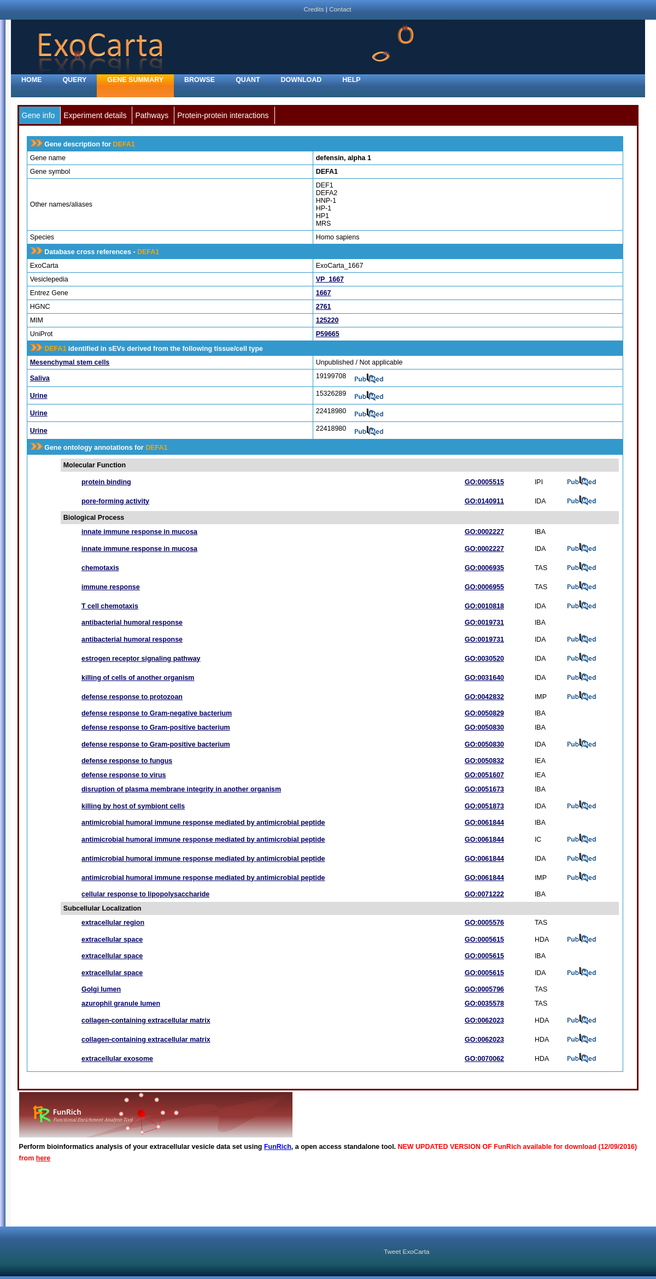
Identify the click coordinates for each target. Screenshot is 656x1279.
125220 (327, 320)
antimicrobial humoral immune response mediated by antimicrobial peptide (203, 822)
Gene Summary (135, 80)
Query (74, 80)
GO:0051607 (484, 775)
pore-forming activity (115, 501)
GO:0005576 (484, 922)
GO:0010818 (484, 606)
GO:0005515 (484, 482)
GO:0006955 (484, 587)
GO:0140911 (484, 501)
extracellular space (112, 939)
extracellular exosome (117, 1059)
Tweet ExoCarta (406, 1251)
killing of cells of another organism (137, 678)
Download (301, 80)
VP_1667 (330, 279)
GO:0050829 (484, 713)
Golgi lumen (101, 989)
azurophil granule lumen (120, 1003)
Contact (340, 9)
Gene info (38, 115)
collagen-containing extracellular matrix (145, 1020)
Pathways (151, 115)
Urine (39, 396)
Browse (199, 80)
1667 (323, 293)
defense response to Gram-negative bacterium (156, 713)
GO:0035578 (484, 1003)
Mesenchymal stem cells (70, 362)
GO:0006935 (484, 568)
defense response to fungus (126, 761)
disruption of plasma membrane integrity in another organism (181, 789)
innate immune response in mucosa (139, 532)
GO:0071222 (484, 894)
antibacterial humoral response (132, 622)
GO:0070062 (484, 1059)
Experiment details (94, 115)
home (31, 80)
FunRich (277, 1147)
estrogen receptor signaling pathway (141, 658)
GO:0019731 (484, 622)
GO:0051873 (484, 806)
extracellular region (112, 922)
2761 (323, 306)
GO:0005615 (484, 939)
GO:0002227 (484, 532)
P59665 (327, 334)
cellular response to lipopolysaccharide (145, 894)
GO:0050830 (484, 727)
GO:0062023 (484, 1020)
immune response (110, 587)
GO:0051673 (484, 789)
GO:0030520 (484, 658)
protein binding (106, 482)
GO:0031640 (484, 678)
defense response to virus (123, 775)
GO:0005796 (484, 989)
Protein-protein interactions (222, 115)
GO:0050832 (484, 761)
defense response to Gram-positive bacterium (155, 727)
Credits (313, 9)
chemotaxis (100, 568)
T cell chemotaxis (109, 606)
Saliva (40, 378)
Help (351, 80)
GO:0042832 (484, 697)
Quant (248, 80)
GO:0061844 (484, 822)
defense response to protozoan (132, 697)
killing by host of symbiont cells (133, 806)
